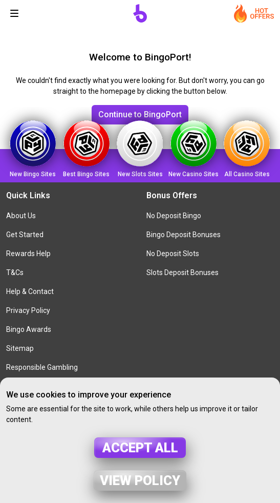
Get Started (25, 234)
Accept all (140, 447)
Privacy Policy (28, 310)
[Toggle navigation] (14, 13)
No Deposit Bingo (173, 216)
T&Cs (15, 272)
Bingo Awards (28, 329)
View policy (140, 480)
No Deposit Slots (172, 253)
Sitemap (20, 348)
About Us (21, 216)
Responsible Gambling (42, 367)
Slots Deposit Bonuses (182, 272)
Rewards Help (28, 253)
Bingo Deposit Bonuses (183, 234)
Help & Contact (30, 291)
